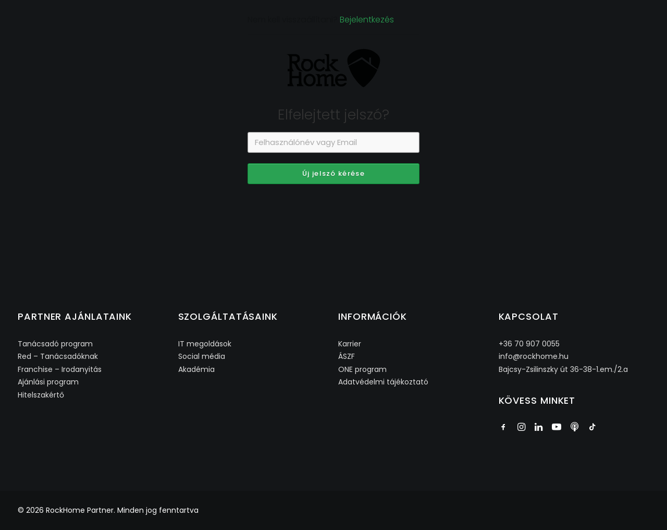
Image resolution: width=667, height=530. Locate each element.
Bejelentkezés (367, 64)
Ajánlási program (48, 382)
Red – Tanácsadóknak (58, 356)
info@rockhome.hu (534, 356)
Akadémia (196, 369)
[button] (503, 428)
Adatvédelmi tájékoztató (383, 382)
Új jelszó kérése (333, 218)
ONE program (362, 369)
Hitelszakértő (41, 395)
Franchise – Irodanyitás (60, 369)
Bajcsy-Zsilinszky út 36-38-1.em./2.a (563, 369)
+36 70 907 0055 (529, 344)
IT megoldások (204, 344)
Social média (201, 356)
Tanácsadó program (55, 344)
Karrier (349, 344)
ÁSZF (346, 356)
